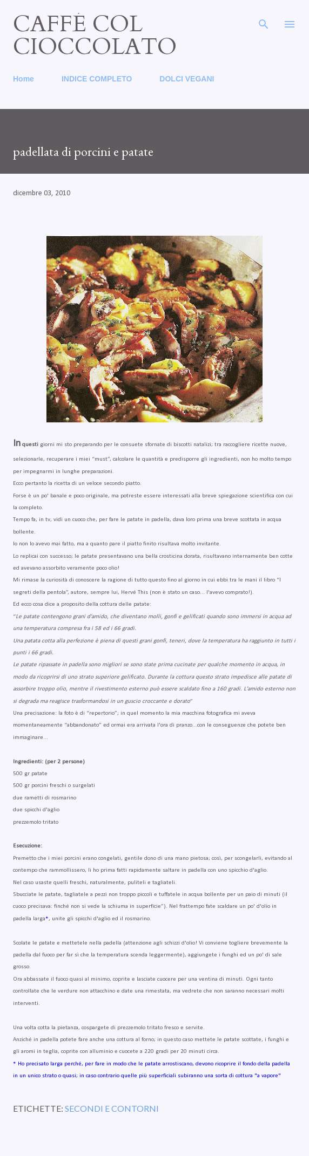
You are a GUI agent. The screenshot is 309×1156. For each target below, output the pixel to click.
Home (23, 78)
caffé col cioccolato (95, 35)
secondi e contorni (112, 1108)
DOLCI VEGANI (186, 78)
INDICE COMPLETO (97, 78)
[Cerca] (263, 19)
